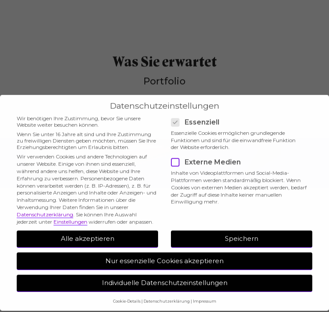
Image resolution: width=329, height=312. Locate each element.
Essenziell (198, 117)
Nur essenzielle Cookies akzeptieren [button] (164, 255)
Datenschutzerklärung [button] (167, 296)
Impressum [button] (204, 296)
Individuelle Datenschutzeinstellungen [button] (164, 278)
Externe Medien (208, 157)
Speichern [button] (241, 233)
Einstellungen (70, 216)
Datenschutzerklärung (45, 209)
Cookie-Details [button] (127, 296)
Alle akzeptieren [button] (87, 233)
